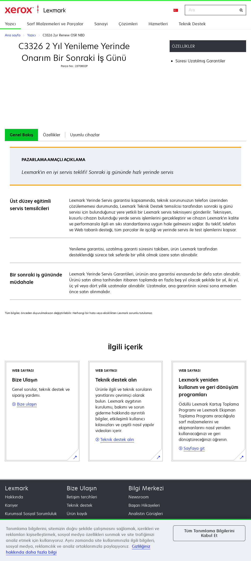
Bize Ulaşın (82, 488)
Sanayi (101, 24)
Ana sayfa (35, 9)
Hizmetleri (158, 24)
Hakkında (14, 497)
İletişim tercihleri (82, 497)
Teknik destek (79, 505)
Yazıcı (10, 24)
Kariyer (11, 505)
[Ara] (241, 10)
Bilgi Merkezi (146, 488)
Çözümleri (128, 24)
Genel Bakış (21, 134)
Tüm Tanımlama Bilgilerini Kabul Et (209, 533)
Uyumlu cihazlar (85, 134)
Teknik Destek (192, 24)
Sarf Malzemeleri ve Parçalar (55, 24)
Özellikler (51, 134)
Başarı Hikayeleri (144, 505)
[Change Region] (176, 10)
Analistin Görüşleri (145, 513)
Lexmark (16, 488)
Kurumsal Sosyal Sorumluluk (31, 513)
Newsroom (138, 497)
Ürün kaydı (77, 513)
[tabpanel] (125, 223)
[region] (125, 540)
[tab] (21, 135)
